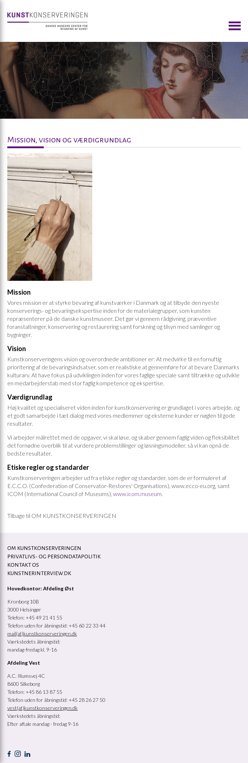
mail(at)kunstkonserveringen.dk (42, 633)
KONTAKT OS (23, 565)
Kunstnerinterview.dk (39, 573)
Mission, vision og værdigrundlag (69, 139)
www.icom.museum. (138, 493)
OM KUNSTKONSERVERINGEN (44, 548)
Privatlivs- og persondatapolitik (54, 556)
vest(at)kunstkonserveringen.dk (42, 708)
